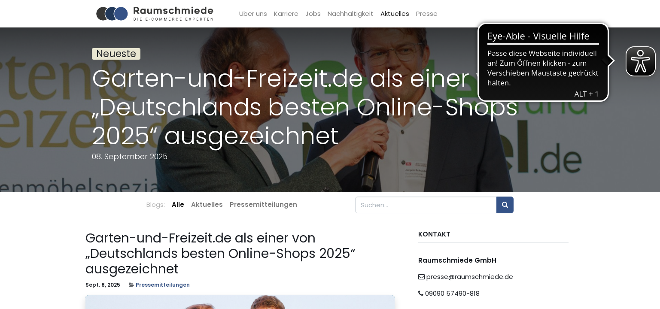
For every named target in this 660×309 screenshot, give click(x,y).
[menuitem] (258, 14)
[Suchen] (505, 205)
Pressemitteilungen (163, 284)
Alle (178, 204)
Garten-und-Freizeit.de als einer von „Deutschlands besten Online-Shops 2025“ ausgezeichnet (220, 253)
